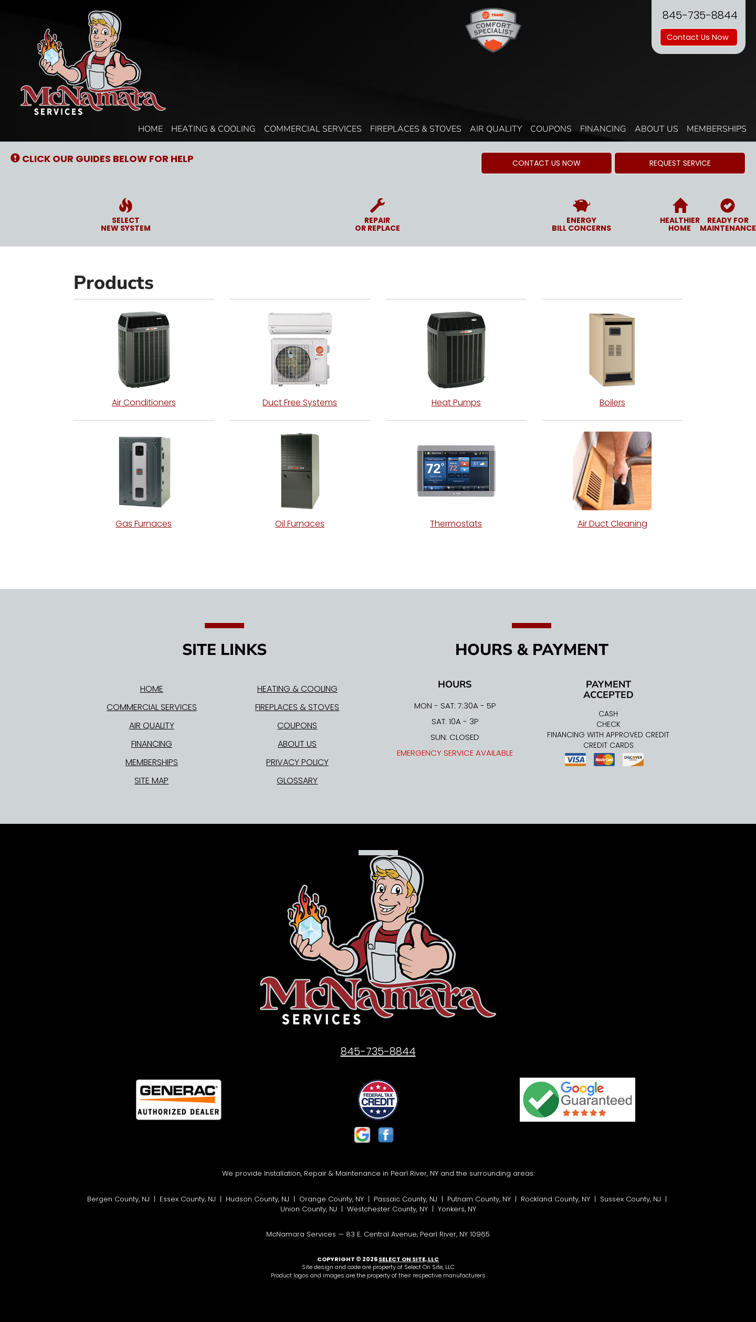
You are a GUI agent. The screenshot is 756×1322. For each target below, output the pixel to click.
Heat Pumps (456, 359)
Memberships (717, 129)
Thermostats (456, 480)
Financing (603, 129)
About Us (656, 129)
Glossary (297, 781)
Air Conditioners (144, 359)
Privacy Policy (297, 762)
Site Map (151, 781)
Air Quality (496, 129)
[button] (546, 163)
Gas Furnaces (144, 480)
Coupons (551, 129)
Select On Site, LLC (409, 1259)
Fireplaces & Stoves (415, 129)
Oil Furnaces (300, 480)
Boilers (612, 359)
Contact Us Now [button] (699, 37)
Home (150, 129)
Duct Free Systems (300, 359)
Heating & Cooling (213, 129)
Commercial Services (313, 129)
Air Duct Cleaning (612, 480)
